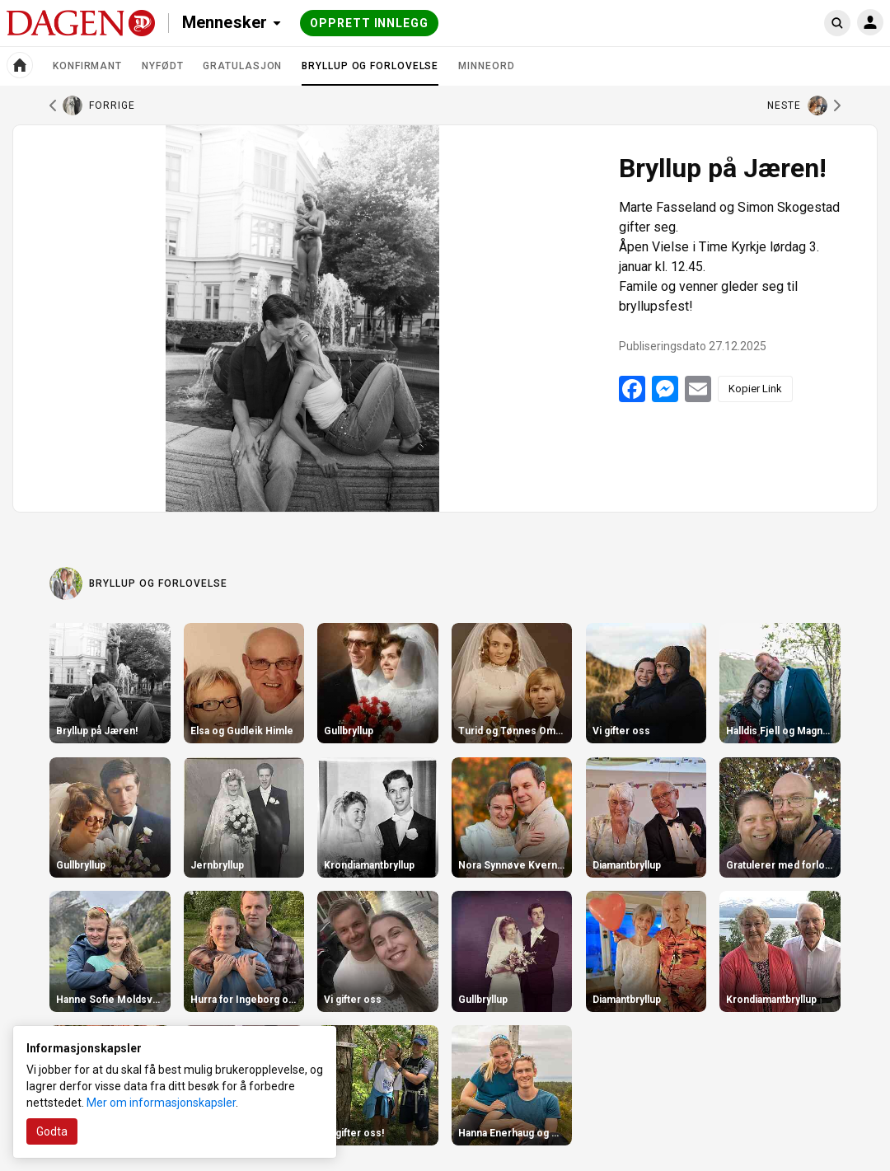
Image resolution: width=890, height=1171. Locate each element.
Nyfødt (162, 66)
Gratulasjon (242, 66)
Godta (52, 1131)
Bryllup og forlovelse (370, 72)
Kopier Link (755, 388)
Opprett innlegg (369, 23)
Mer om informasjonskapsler (161, 1102)
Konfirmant (87, 66)
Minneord (486, 66)
